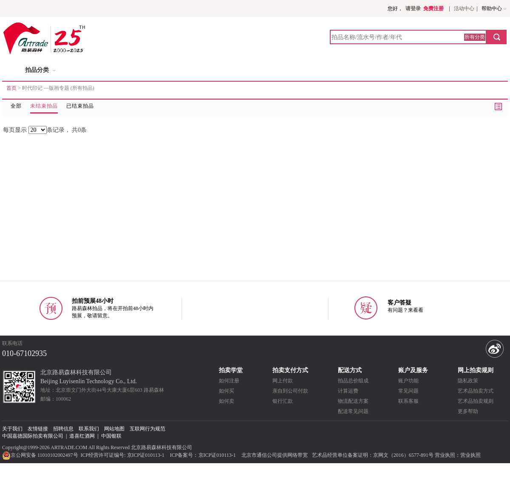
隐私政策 (468, 381)
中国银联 (111, 436)
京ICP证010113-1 (145, 455)
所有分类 (475, 37)
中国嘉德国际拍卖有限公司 (32, 436)
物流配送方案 (353, 401)
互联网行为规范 (147, 429)
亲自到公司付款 (290, 391)
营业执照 (470, 455)
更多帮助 (468, 411)
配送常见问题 (353, 411)
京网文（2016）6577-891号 (403, 455)
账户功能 (408, 381)
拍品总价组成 (353, 381)
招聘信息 (63, 429)
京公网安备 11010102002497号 (40, 455)
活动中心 (464, 8)
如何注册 (229, 381)
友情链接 (38, 429)
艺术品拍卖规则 (475, 401)
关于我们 (12, 429)
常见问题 (408, 391)
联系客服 (408, 401)
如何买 (226, 391)
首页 (11, 88)
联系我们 (89, 429)
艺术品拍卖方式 (475, 391)
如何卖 (226, 401)
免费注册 (433, 8)
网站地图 (114, 429)
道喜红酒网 (82, 436)
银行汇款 (282, 401)
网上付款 (282, 381)
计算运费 (348, 391)
